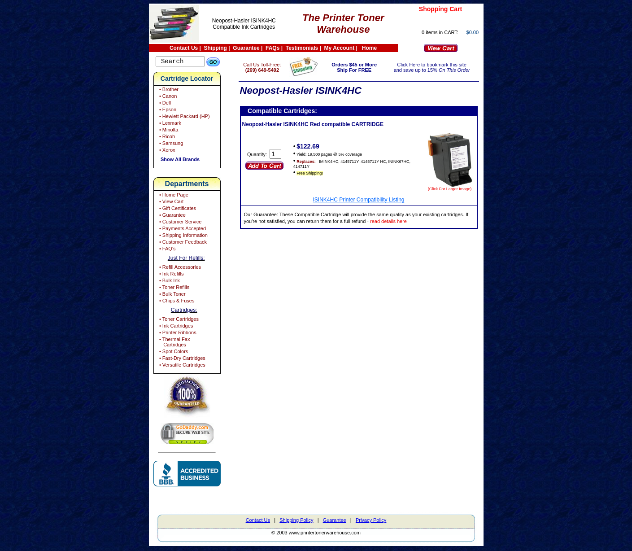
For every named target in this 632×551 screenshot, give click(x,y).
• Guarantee (172, 216)
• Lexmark (169, 124)
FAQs (272, 48)
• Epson (167, 111)
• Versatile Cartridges (181, 366)
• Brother (168, 90)
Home (369, 48)
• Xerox (166, 151)
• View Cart (170, 203)
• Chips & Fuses (176, 302)
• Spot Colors (173, 352)
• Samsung (170, 144)
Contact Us (184, 48)
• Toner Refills (173, 288)
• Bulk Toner (172, 295)
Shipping (215, 48)
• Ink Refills (171, 275)
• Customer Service (179, 223)
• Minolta (168, 131)
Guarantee (246, 48)
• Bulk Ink (169, 281)
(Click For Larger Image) (450, 189)
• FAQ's (167, 250)
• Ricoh (166, 137)
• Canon (167, 97)
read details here (429, 221)
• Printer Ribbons (177, 334)
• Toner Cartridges (178, 320)
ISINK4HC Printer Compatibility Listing (365, 200)
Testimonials (302, 48)
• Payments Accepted (182, 229)
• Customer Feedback (182, 243)
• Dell (164, 104)
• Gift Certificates (177, 209)
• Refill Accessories (179, 268)
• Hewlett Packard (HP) (184, 117)
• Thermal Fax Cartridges (174, 343)
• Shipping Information (183, 236)
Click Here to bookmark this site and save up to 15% (434, 67)
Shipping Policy (296, 521)
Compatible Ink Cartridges (244, 27)
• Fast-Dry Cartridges (181, 359)
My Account (339, 48)
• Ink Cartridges (175, 327)
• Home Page (173, 196)
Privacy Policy (371, 521)
